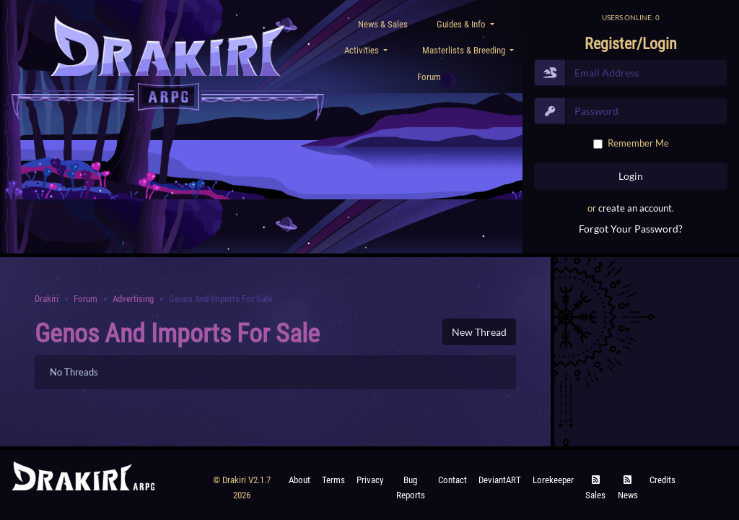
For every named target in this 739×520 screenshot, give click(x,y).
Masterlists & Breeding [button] (464, 50)
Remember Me (638, 143)
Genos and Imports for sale (177, 333)
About (299, 479)
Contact (452, 479)
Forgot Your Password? (631, 228)
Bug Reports (410, 487)
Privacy (370, 479)
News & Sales (383, 24)
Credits (662, 479)
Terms (333, 479)
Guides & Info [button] (462, 24)
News (628, 488)
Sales (595, 488)
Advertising (133, 298)
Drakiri (46, 298)
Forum (429, 77)
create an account (635, 208)
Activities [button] (362, 50)
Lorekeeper (553, 479)
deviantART (499, 479)
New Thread (479, 332)
